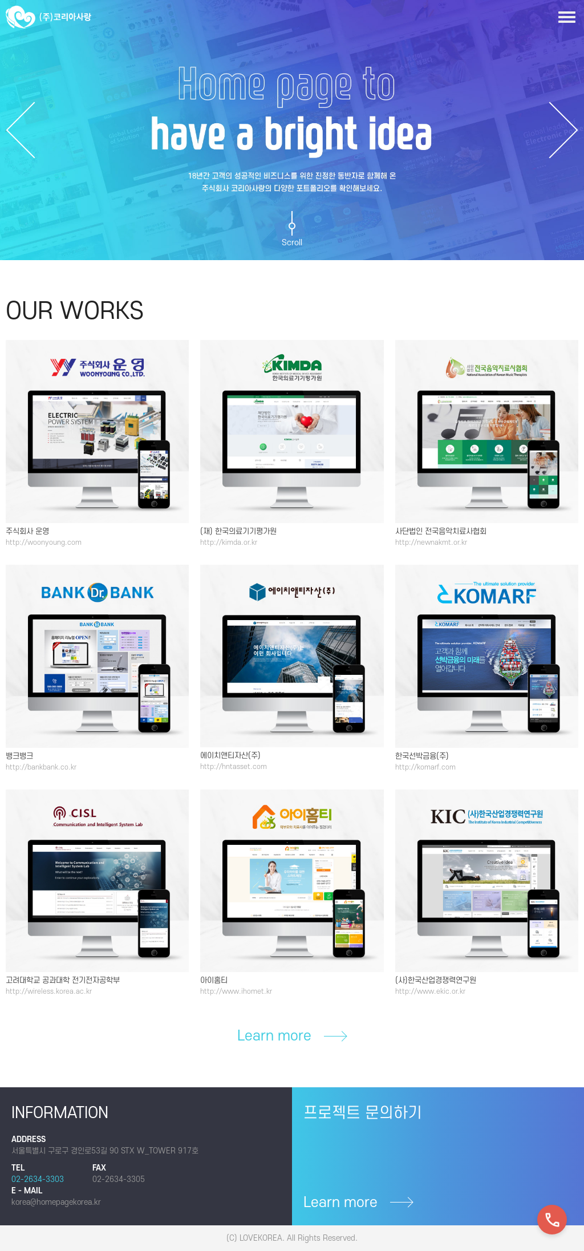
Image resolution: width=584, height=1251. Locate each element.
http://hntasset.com (233, 767)
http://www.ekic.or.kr (430, 991)
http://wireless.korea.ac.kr (49, 991)
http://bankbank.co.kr (41, 767)
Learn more (292, 1036)
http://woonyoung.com (44, 542)
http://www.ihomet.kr (236, 991)
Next (563, 130)
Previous (20, 130)
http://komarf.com (425, 767)
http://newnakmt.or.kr (431, 542)
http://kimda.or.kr (228, 542)
